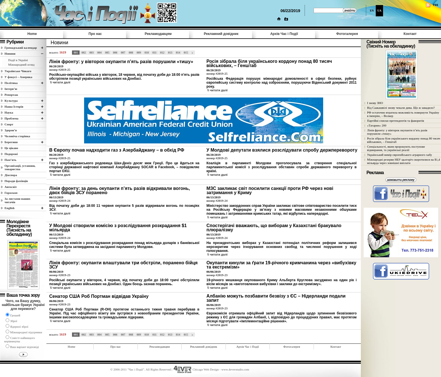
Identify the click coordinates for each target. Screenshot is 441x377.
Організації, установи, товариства (19, 167)
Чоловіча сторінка (17, 136)
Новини (9, 53)
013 (170, 52)
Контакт (410, 34)
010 (147, 52)
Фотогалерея (347, 34)
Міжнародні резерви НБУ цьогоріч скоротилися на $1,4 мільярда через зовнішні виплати (403, 161)
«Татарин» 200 (376, 125)
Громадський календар (20, 47)
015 (186, 52)
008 (131, 52)
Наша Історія (13, 106)
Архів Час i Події (284, 34)
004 (99, 52)
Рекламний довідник (221, 34)
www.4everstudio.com (235, 369)
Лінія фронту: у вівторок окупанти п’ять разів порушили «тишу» (397, 131)
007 (123, 52)
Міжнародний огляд (21, 64)
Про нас (95, 34)
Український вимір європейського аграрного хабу (399, 154)
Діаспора (10, 175)
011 (154, 52)
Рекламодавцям (158, 34)
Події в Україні (18, 60)
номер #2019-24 (59, 200)
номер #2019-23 (59, 275)
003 (91, 52)
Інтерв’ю (10, 88)
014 (178, 52)
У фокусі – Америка (18, 77)
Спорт (8, 124)
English (9, 208)
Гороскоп (10, 192)
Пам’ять (10, 159)
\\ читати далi (60, 82)
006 (115, 52)
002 (84, 52)
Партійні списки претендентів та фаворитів (395, 120)
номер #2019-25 (59, 69)
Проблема (11, 118)
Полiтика (11, 83)
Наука (8, 112)
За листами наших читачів (17, 200)
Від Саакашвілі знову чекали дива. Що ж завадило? (401, 107)
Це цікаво (11, 148)
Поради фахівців (16, 181)
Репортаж (11, 94)
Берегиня (11, 142)
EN (372, 10)
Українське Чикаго (17, 71)
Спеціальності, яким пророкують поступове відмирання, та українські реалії (396, 148)
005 (107, 52)
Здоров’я (10, 130)
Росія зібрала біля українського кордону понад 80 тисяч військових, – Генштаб (403, 140)
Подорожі (11, 154)
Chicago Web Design (206, 369)
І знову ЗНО (375, 103)
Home (32, 34)
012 (162, 52)
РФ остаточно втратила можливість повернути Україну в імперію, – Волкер (403, 114)
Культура (11, 100)
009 (139, 52)
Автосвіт (10, 186)
